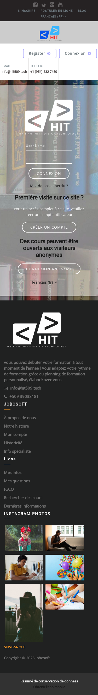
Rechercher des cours (23, 497)
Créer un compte (49, 227)
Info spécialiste (17, 451)
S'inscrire (26, 11)
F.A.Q (9, 489)
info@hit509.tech (25, 388)
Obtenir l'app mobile (49, 687)
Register (40, 53)
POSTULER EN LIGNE (57, 11)
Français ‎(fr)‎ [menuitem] (52, 16)
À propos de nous (20, 417)
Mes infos (12, 472)
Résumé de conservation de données (49, 681)
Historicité (13, 442)
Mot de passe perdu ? (49, 185)
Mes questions (17, 480)
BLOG (82, 11)
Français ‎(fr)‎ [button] (43, 282)
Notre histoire (16, 426)
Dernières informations (25, 506)
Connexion (78, 53)
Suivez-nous (14, 647)
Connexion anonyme (49, 268)
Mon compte (15, 434)
